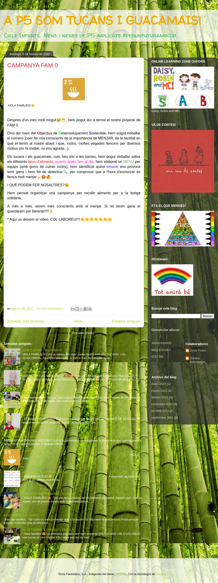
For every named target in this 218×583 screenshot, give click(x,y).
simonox (120, 574)
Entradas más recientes (26, 321)
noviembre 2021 (162, 404)
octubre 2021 (160, 410)
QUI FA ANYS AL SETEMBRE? (43, 414)
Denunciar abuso (165, 330)
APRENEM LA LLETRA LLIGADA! (44, 472)
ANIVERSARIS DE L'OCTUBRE (43, 372)
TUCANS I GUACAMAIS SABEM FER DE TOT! (53, 393)
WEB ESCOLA (161, 350)
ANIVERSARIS (161, 343)
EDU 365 (157, 356)
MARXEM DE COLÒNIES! (21, 515)
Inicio (78, 321)
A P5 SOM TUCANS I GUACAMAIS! (102, 20)
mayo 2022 (158, 384)
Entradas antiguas (126, 321)
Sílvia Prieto (198, 350)
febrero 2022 (159, 397)
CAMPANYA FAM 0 (32, 65)
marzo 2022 (159, 390)
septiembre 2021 (162, 417)
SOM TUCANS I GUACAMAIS (42, 350)
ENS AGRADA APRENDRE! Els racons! (48, 493)
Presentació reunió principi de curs (26, 436)
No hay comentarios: (51, 308)
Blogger (161, 574)
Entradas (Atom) (83, 333)
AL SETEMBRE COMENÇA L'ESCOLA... (49, 529)
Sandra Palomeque (197, 359)
